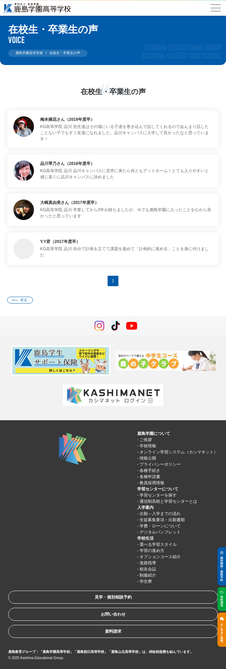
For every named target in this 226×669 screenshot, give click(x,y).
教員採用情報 (152, 482)
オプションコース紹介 (160, 556)
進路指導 (148, 563)
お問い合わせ (113, 614)
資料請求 (113, 631)
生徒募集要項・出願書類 (162, 519)
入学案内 (145, 507)
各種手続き (150, 470)
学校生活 (145, 538)
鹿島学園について (153, 433)
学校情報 (148, 445)
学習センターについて (157, 489)
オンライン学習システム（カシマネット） (179, 452)
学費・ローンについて (160, 526)
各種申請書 (150, 476)
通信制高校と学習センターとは (168, 501)
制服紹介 (148, 575)
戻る (23, 300)
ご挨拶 (146, 439)
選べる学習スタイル (158, 544)
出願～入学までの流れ (160, 513)
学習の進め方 (152, 550)
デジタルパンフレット (160, 532)
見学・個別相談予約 (113, 597)
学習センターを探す (158, 495)
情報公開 (148, 458)
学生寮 (146, 581)
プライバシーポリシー (160, 464)
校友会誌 (148, 569)
